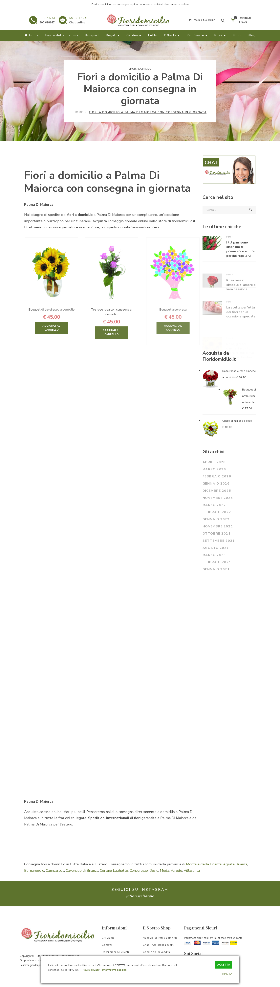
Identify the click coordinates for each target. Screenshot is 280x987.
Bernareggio (34, 870)
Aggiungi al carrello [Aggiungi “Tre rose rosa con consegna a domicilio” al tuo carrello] (128, 332)
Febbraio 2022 (217, 512)
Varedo (176, 870)
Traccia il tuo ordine (202, 20)
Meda (164, 870)
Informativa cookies (114, 970)
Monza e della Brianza (204, 864)
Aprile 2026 (214, 462)
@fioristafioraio (140, 896)
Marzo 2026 (214, 469)
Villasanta (192, 870)
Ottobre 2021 (217, 534)
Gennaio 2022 (216, 519)
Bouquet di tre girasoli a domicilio (65, 309)
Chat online (77, 22)
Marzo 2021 (214, 555)
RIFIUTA (227, 974)
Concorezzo (139, 870)
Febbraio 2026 (217, 476)
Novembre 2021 (218, 526)
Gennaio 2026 (216, 484)
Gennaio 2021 (216, 569)
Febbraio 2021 (217, 562)
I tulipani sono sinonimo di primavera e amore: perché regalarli (240, 261)
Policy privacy (90, 970)
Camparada (55, 870)
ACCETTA (223, 965)
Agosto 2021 (216, 548)
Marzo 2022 (214, 505)
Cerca (250, 209)
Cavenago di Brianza (82, 870)
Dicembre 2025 (217, 491)
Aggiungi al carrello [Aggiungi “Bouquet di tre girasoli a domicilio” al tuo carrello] (66, 328)
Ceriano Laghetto (114, 870)
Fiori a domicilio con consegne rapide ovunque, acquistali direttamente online (140, 4)
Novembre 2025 (218, 498)
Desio (153, 870)
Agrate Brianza (235, 864)
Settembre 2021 (219, 541)
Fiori (230, 248)
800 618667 (46, 22)
